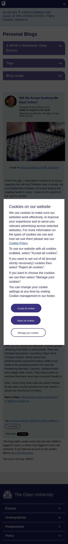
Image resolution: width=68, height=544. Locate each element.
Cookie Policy (18, 243)
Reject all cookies (25, 320)
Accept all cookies (26, 308)
